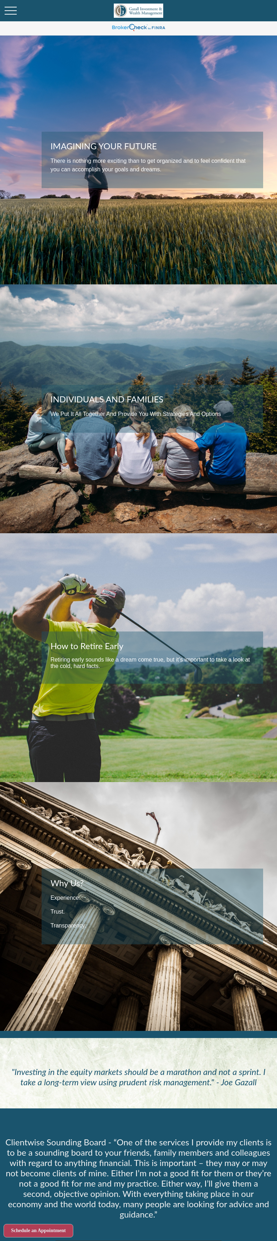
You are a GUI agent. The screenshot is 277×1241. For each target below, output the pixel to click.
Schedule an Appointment (38, 1230)
